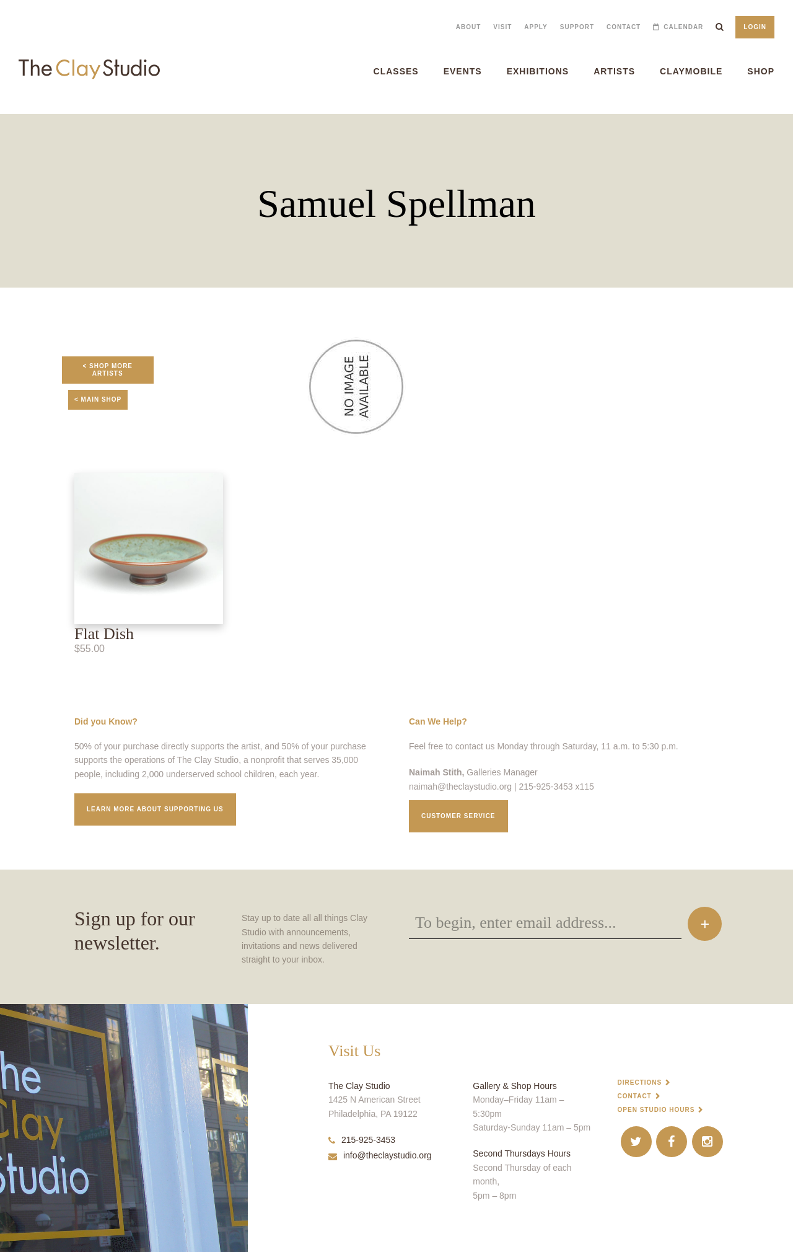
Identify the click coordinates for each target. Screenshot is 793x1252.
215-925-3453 (361, 1140)
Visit (502, 27)
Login (754, 27)
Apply (535, 27)
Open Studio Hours (656, 1109)
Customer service (458, 816)
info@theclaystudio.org (380, 1155)
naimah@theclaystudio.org (460, 786)
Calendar (683, 27)
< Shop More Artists (107, 370)
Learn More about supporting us (155, 809)
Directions (640, 1082)
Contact (624, 27)
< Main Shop (97, 399)
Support (577, 27)
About (468, 27)
